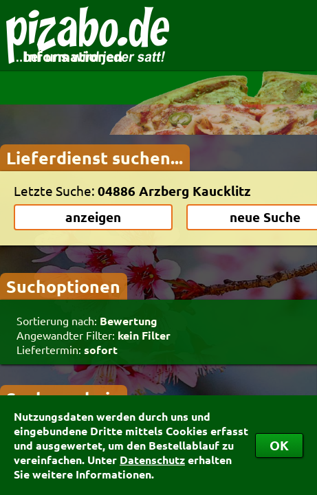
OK (279, 445)
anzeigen (93, 217)
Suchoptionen (63, 286)
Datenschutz (152, 459)
